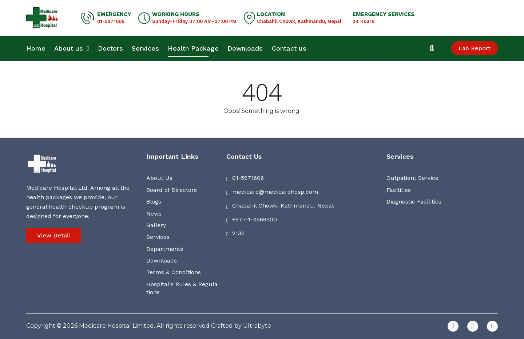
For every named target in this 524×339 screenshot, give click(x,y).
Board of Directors (171, 189)
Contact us (289, 48)
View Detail (53, 235)
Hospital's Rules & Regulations (182, 288)
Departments (164, 248)
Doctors (110, 48)
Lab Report (474, 48)
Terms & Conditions (173, 272)
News (154, 213)
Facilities (398, 189)
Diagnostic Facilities (413, 201)
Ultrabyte (257, 325)
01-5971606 (110, 21)
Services (145, 48)
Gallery (156, 225)
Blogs (153, 201)
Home (35, 48)
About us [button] (71, 48)
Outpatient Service (412, 177)
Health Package (193, 48)
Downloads (245, 48)
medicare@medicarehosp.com (275, 191)
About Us (159, 177)
